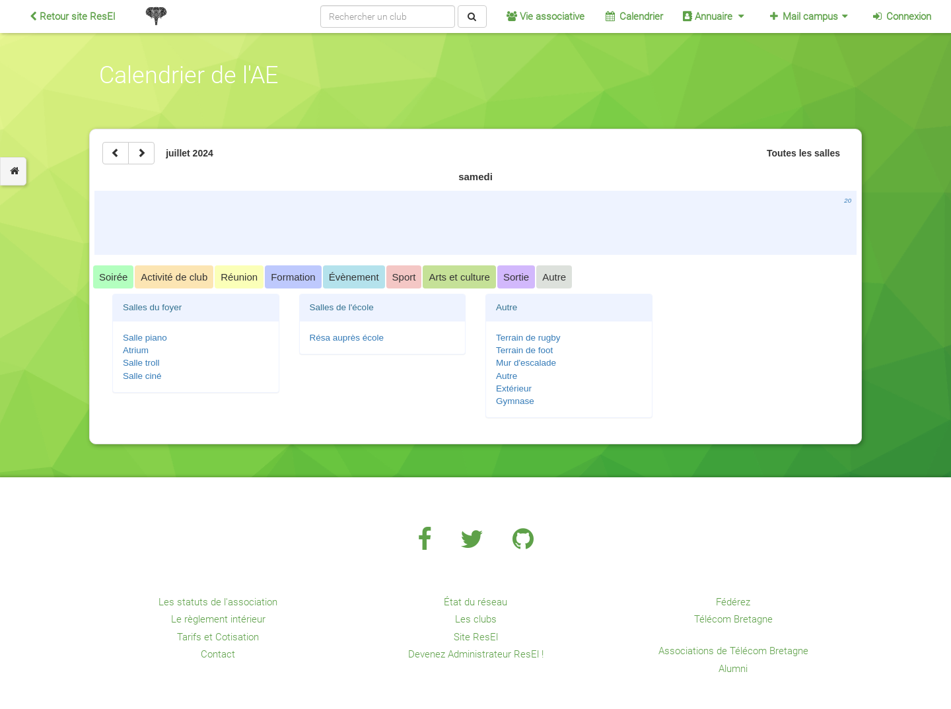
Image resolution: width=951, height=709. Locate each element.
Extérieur (514, 388)
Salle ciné (142, 376)
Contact (218, 654)
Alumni (733, 669)
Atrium (136, 350)
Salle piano (145, 338)
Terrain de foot (524, 350)
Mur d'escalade (526, 363)
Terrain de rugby (528, 338)
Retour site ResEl (72, 16)
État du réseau (475, 602)
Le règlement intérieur (218, 619)
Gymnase (515, 401)
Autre (506, 376)
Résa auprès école (347, 338)
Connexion (901, 16)
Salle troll (141, 363)
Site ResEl (476, 637)
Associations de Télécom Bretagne (733, 651)
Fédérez (733, 602)
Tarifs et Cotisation (218, 637)
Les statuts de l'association (217, 602)
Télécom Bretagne (733, 619)
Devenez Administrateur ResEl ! (476, 654)
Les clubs (476, 619)
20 (847, 200)
